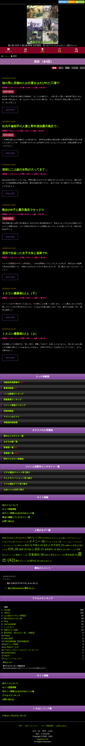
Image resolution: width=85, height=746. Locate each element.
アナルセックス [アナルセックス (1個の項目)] (22, 542)
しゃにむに (9, 627)
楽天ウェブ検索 (11, 644)
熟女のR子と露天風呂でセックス (23, 209)
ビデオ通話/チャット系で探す (17, 472)
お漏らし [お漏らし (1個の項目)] (65, 538)
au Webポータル (11, 647)
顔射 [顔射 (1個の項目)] (43, 561)
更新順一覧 (11, 453)
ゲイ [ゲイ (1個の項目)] (48, 542)
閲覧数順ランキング (13, 399)
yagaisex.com (42, 739)
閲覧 (67, 68)
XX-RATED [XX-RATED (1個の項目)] (47, 538)
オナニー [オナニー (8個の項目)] (37, 541)
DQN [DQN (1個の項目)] (12, 538)
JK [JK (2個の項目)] (18, 538)
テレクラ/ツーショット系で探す (18, 478)
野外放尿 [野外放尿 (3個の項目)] (71, 555)
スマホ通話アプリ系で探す (16, 484)
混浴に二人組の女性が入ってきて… (25, 169)
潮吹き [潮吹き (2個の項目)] (61, 549)
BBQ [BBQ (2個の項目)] (5, 538)
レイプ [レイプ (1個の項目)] (13, 545)
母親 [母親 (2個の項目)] (30, 549)
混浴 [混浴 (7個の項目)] (39, 549)
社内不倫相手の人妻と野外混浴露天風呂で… (30, 126)
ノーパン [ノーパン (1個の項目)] (66, 542)
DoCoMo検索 (10, 624)
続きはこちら (7, 662)
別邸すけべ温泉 (11, 630)
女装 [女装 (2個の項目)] (75, 545)
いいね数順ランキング (14, 394)
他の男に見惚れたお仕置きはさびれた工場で (30, 83)
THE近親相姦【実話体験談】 (17, 641)
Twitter (7, 635)
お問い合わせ (8, 521)
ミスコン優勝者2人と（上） (20, 333)
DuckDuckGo (10, 653)
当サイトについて (10, 505)
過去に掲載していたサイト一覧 (16, 517)
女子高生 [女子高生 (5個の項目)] (57, 545)
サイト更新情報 (9, 509)
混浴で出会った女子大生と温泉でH (24, 253)
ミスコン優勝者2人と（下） (20, 293)
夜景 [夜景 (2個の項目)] (47, 545)
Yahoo (7, 613)
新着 (54, 68)
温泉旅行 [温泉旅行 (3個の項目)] (50, 549)
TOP (20, 726)
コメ (82, 68)
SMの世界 (8, 638)
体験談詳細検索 (11, 422)
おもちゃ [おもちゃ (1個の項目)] (56, 538)
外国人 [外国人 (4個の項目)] (38, 545)
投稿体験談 (9, 411)
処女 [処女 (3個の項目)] (28, 545)
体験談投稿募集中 (13, 382)
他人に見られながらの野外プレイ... (21, 588)
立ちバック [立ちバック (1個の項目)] (10, 555)
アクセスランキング (11, 695)
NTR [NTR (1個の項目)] (24, 538)
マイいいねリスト (12, 417)
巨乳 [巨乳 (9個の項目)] (13, 549)
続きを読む (10, 110)
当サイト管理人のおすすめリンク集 (18, 513)
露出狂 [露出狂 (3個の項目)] (34, 561)
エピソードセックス (13, 658)
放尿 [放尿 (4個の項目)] (23, 549)
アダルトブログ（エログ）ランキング (21, 650)
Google (7, 610)
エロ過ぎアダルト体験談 (15, 615)
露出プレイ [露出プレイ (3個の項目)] (22, 561)
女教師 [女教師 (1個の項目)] (68, 545)
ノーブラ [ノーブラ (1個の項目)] (75, 542)
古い (61, 68)
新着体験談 (10, 388)
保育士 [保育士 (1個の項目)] (20, 545)
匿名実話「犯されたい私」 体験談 (19, 633)
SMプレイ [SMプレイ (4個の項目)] (34, 537)
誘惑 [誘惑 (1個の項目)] (47, 555)
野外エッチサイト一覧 (14, 436)
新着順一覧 (10, 447)
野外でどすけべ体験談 (14, 459)
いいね (74, 68)
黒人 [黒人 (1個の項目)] (48, 561)
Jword (6, 655)
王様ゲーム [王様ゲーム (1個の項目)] (71, 549)
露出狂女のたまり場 (13, 618)
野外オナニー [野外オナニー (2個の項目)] (58, 555)
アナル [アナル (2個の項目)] (11, 542)
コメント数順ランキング (15, 405)
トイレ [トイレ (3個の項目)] (56, 541)
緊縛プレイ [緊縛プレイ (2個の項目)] (22, 555)
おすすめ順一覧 (11, 442)
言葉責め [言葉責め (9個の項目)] (36, 554)
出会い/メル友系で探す (14, 490)
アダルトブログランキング (14, 716)
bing (6, 621)
